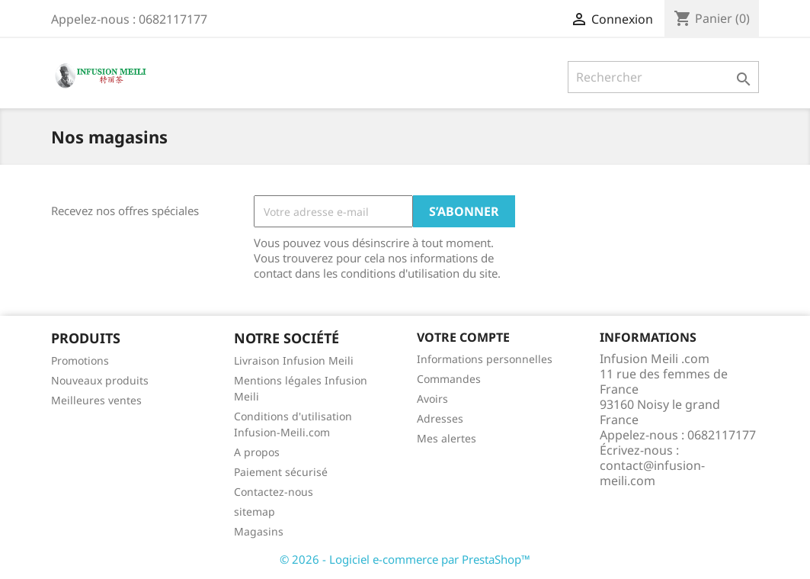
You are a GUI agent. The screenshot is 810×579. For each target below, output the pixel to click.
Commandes (449, 379)
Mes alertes (446, 438)
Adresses (440, 418)
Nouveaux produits (100, 380)
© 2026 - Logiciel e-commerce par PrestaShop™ (405, 559)
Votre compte (463, 337)
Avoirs (432, 398)
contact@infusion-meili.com (652, 473)
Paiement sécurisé (281, 472)
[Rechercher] (663, 77)
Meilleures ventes (96, 400)
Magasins (258, 531)
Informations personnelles (484, 359)
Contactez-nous (273, 491)
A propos (257, 452)
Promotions (80, 360)
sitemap (254, 511)
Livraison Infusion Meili (294, 360)
